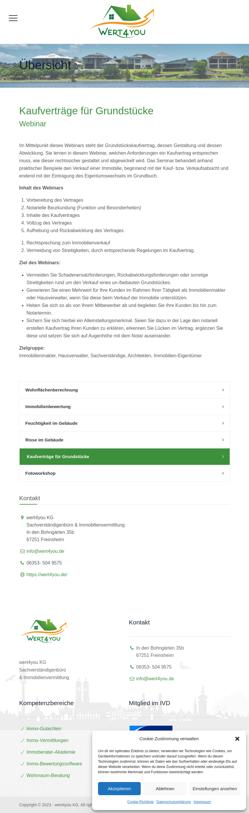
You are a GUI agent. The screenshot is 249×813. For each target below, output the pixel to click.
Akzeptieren (119, 788)
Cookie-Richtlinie (140, 802)
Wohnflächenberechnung (51, 389)
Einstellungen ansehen (215, 788)
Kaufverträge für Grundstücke (58, 456)
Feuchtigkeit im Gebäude (51, 423)
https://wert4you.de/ (47, 574)
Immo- (44, 728)
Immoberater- (51, 752)
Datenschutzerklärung (174, 802)
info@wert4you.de (45, 551)
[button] (237, 739)
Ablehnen (165, 788)
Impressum (202, 802)
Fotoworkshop (40, 473)
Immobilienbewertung (48, 406)
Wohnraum (38, 775)
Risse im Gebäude (44, 439)
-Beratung (59, 775)
